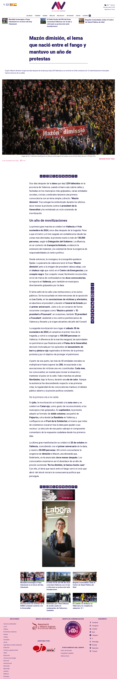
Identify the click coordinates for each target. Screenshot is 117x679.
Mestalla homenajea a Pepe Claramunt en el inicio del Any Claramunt (20, 21)
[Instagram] (47, 176)
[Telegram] (57, 176)
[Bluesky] (63, 176)
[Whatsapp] (44, 176)
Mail (94, 630)
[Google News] (41, 176)
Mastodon (96, 647)
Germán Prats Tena (106, 159)
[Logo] (58, 7)
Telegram (95, 633)
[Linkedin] (66, 176)
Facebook (95, 619)
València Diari (65, 653)
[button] (4, 4)
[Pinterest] (72, 176)
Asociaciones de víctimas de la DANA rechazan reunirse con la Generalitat (31, 605)
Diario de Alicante (66, 647)
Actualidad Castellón (67, 650)
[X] (53, 176)
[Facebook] (50, 176)
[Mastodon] (60, 176)
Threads (95, 651)
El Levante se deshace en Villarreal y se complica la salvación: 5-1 (82, 605)
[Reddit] (69, 176)
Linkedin (95, 626)
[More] (76, 176)
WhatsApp (96, 640)
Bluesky (95, 644)
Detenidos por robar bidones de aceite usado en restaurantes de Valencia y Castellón (58, 605)
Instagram (96, 623)
